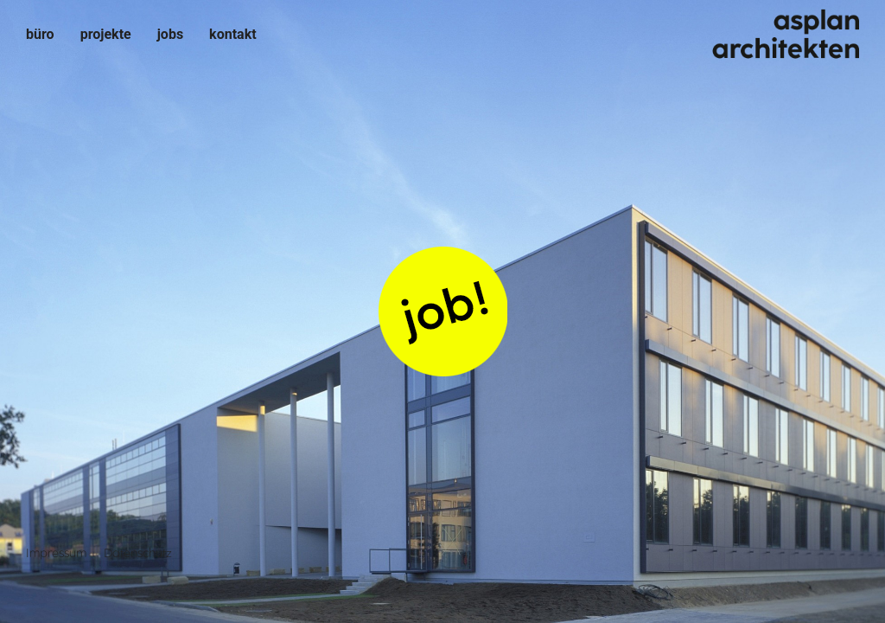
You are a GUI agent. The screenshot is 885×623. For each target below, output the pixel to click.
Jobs (170, 34)
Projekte (105, 34)
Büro (40, 34)
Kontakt (232, 34)
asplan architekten (784, 34)
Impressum (56, 553)
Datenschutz (138, 553)
